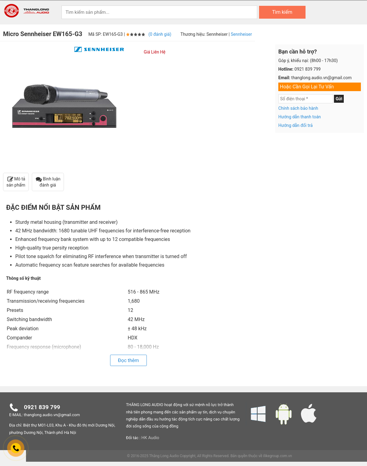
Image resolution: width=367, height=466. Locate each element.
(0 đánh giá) (159, 34)
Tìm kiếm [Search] (282, 12)
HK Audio (150, 438)
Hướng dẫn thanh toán (299, 117)
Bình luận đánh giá (48, 182)
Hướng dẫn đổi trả (295, 125)
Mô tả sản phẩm (15, 182)
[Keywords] (159, 12)
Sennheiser (241, 34)
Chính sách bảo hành (298, 108)
